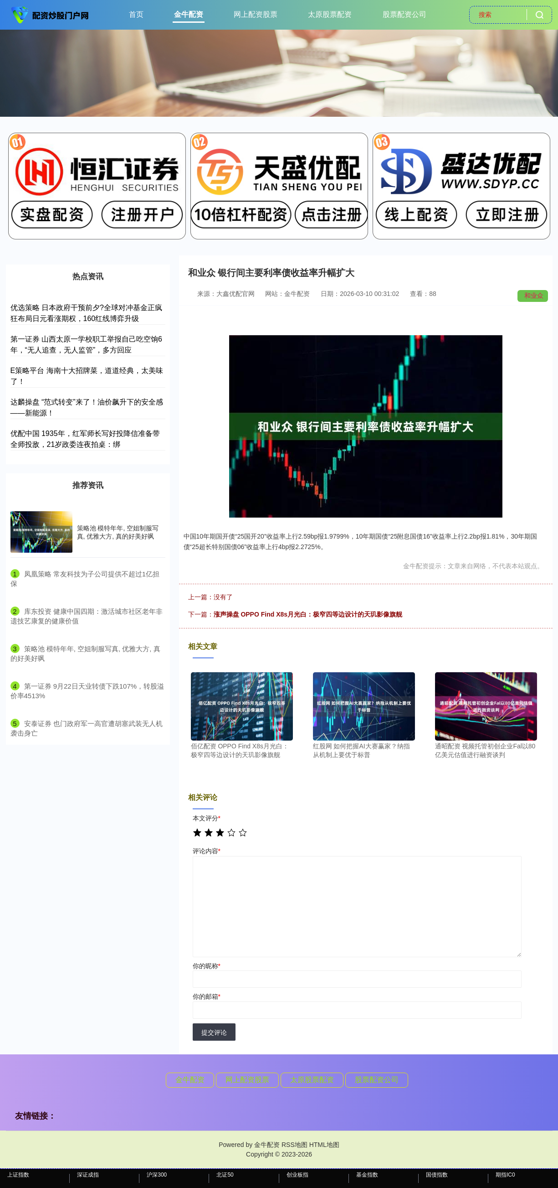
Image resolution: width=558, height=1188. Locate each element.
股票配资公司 (404, 14)
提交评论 (214, 1032)
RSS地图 (294, 1144)
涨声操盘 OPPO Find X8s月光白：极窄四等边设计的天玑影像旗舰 (308, 614)
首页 (136, 14)
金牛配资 (188, 14)
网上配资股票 (255, 14)
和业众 (533, 295)
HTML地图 (324, 1144)
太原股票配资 (330, 14)
